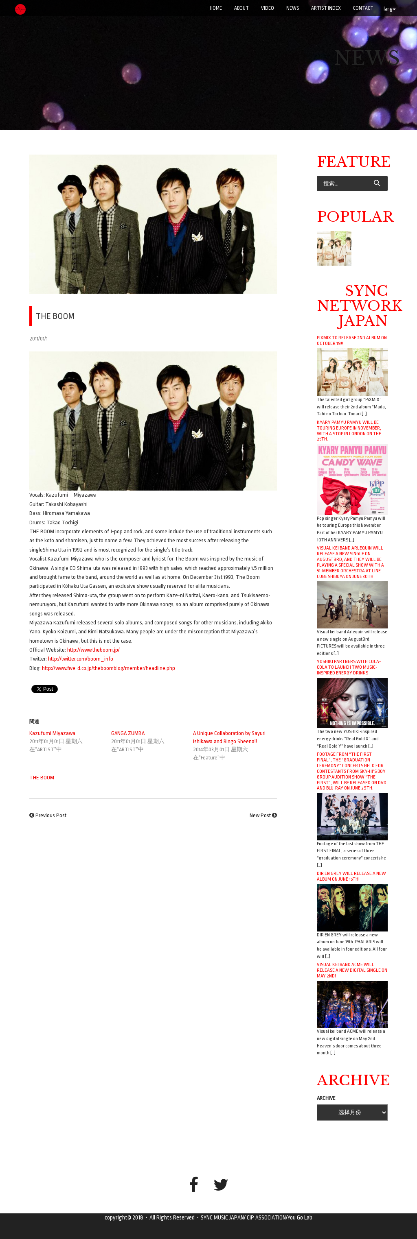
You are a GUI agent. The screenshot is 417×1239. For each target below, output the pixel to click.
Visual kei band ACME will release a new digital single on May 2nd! (352, 970)
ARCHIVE (326, 1098)
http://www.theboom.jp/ (93, 650)
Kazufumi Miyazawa (52, 733)
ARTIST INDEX (326, 8)
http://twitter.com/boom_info (80, 659)
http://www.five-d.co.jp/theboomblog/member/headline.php (108, 668)
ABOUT (241, 8)
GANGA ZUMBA (128, 733)
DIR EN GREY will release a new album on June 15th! (351, 876)
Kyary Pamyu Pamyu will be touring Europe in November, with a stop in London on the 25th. (349, 430)
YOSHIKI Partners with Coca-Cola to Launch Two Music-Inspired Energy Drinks (349, 667)
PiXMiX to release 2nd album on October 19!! (352, 340)
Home (216, 8)
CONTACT (363, 8)
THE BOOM (41, 777)
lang (390, 9)
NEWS (292, 8)
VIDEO (267, 8)
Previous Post (50, 815)
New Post (260, 815)
